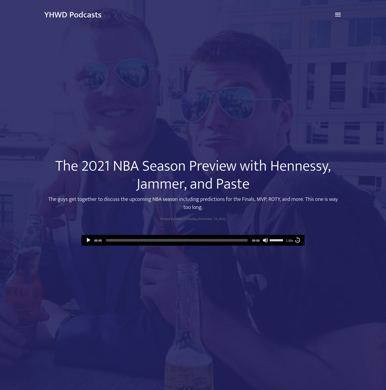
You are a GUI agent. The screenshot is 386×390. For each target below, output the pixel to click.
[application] (193, 240)
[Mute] (265, 240)
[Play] (88, 240)
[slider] (177, 240)
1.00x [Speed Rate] (289, 240)
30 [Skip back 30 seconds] (297, 240)
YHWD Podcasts (73, 15)
